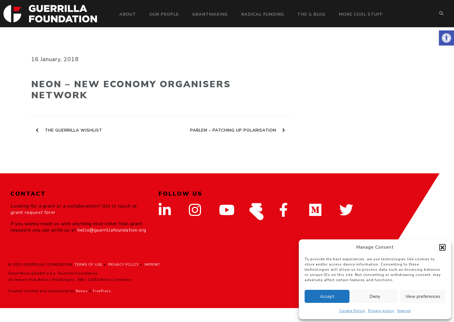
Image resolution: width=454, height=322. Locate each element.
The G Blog (311, 14)
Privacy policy (381, 310)
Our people (164, 14)
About (127, 14)
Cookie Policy (352, 310)
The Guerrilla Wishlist (69, 130)
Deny (374, 296)
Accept (327, 296)
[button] (446, 38)
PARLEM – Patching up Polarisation (237, 130)
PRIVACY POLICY (123, 264)
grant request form (32, 212)
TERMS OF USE (88, 264)
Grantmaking (210, 14)
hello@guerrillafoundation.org (112, 230)
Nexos (82, 291)
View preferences (422, 296)
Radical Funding (262, 14)
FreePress (102, 291)
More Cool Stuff (360, 14)
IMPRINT (152, 264)
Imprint (404, 310)
